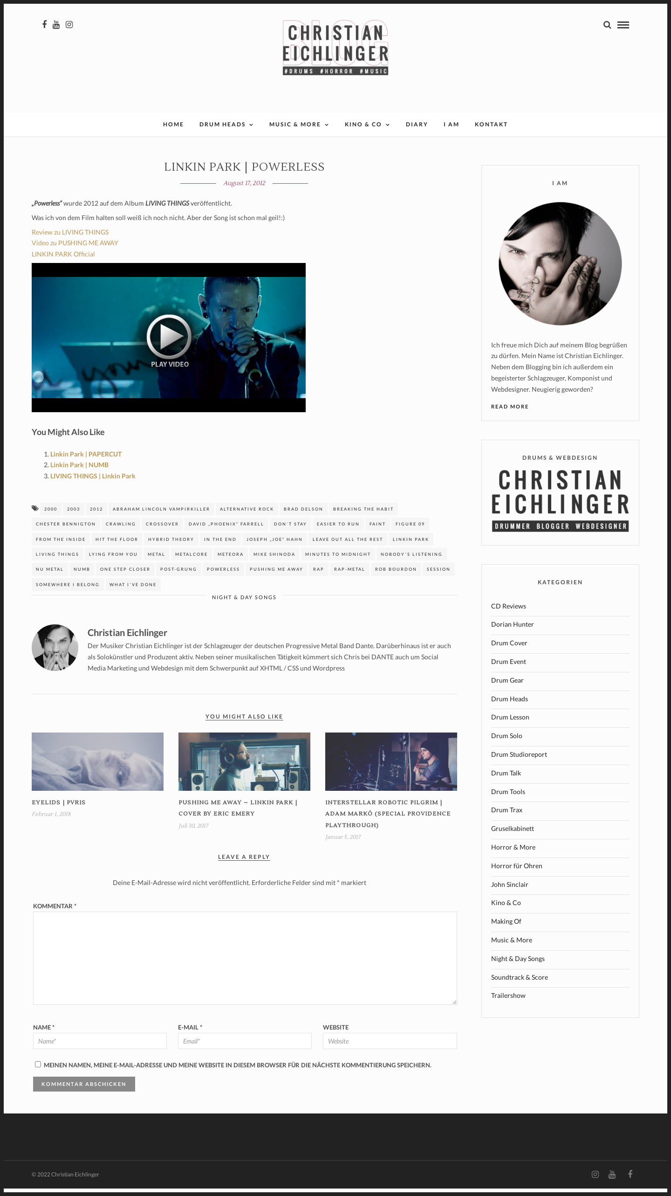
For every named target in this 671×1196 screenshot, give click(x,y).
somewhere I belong (68, 592)
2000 (50, 516)
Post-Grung (178, 576)
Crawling (121, 531)
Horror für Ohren (516, 873)
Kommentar (54, 913)
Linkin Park (411, 546)
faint (378, 531)
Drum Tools (508, 799)
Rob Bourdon (396, 576)
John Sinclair (509, 892)
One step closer (125, 576)
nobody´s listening (412, 561)
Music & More (295, 131)
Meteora (231, 561)
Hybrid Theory (171, 546)
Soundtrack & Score (519, 985)
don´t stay (290, 531)
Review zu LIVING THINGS (70, 239)
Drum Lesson (510, 724)
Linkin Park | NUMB (79, 472)
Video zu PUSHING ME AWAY (75, 250)
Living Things (57, 561)
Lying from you (113, 561)
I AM (451, 131)
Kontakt (491, 131)
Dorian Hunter (512, 632)
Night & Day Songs (244, 604)
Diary (417, 131)
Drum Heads (222, 131)
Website (336, 1034)
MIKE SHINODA (274, 561)
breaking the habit (363, 516)
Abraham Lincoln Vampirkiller (161, 516)
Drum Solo (506, 743)
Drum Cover (509, 650)
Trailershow (508, 1003)
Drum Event (508, 669)
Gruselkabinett (512, 836)
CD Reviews (508, 613)
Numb (82, 576)
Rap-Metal (349, 576)
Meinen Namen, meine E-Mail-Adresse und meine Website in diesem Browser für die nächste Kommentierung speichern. (237, 1072)
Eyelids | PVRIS (59, 810)
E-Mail (190, 1034)
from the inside (61, 546)
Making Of (506, 929)
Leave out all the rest (348, 546)
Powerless (223, 576)
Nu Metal (50, 576)
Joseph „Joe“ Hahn (274, 546)
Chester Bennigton (66, 531)
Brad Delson (303, 516)
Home (173, 131)
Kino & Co (363, 131)
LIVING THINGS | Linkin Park (93, 483)
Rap (318, 576)
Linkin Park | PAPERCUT (86, 461)
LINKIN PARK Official (63, 261)
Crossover (162, 531)
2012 (96, 516)
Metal (156, 561)
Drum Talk (506, 780)
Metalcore (191, 561)
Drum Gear (507, 687)
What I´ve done (133, 592)
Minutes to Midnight (338, 561)
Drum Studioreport (519, 762)
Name (44, 1034)
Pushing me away (276, 576)
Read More (510, 414)
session (439, 576)
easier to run (338, 531)
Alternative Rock (247, 516)
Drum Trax (506, 817)
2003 (73, 516)
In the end (220, 546)
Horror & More (513, 854)
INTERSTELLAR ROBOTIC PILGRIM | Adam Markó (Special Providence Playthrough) (388, 822)
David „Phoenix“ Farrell (226, 531)
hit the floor (117, 546)
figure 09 (410, 531)
